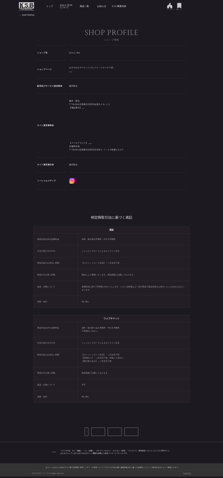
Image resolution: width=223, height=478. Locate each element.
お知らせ (101, 6)
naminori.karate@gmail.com (101, 111)
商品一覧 (84, 6)
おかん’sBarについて (66, 6)
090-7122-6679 (89, 108)
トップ (49, 6)
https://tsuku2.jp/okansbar (80, 71)
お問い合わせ (71, 435)
